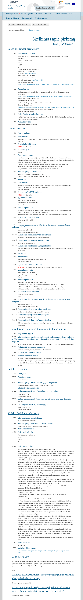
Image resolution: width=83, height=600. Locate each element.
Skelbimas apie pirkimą (16, 30)
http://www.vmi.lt (37, 80)
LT (54, 2)
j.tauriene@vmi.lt (30, 74)
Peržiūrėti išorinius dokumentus (19, 24)
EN (51, 2)
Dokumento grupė (33, 30)
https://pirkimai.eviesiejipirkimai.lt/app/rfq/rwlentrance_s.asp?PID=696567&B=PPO (46, 107)
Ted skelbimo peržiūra (40, 24)
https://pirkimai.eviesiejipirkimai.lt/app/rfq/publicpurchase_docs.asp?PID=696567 (45, 96)
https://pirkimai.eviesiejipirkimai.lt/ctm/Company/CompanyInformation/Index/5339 (46, 84)
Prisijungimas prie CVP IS (45, 8)
